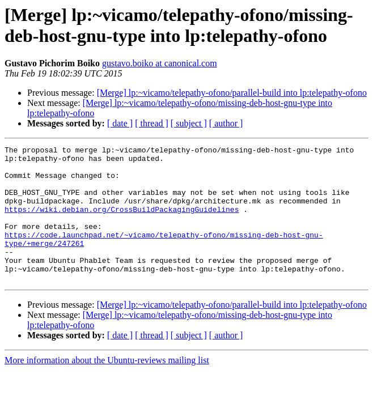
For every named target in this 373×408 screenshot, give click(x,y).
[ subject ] (189, 123)
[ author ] (226, 123)
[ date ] (120, 123)
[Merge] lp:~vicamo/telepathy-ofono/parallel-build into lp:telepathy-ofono (232, 92)
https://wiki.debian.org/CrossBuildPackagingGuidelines (122, 223)
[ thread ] (151, 123)
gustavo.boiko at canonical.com (159, 63)
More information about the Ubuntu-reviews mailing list (107, 387)
